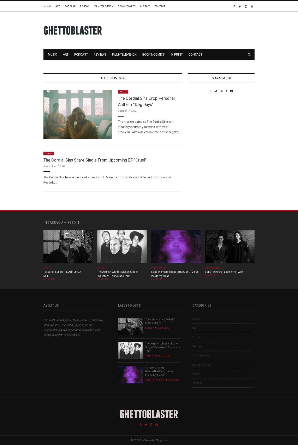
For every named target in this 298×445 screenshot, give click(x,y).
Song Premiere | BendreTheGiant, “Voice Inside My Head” (159, 371)
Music (47, 6)
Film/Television (103, 6)
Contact (160, 6)
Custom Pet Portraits (200, 121)
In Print (145, 6)
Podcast (70, 6)
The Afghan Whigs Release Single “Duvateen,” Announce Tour (162, 347)
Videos (100, 268)
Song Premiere (158, 268)
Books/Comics (126, 6)
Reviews (85, 6)
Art (57, 6)
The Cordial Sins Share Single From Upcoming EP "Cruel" (94, 160)
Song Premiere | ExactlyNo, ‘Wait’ (224, 271)
